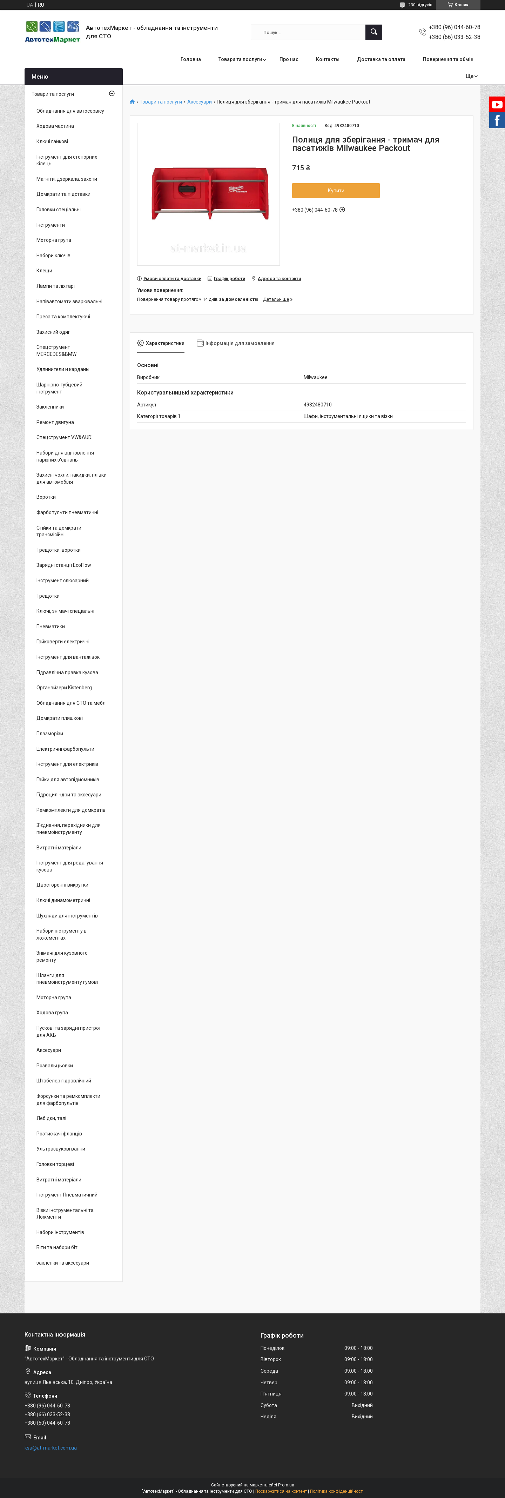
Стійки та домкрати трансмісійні (58, 531)
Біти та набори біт (57, 1247)
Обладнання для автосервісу (70, 111)
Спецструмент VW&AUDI (64, 437)
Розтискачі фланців (59, 1133)
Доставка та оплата (381, 59)
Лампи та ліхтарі (55, 286)
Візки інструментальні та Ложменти (65, 1213)
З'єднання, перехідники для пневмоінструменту (68, 828)
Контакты (327, 59)
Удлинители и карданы (62, 369)
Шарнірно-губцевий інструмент (59, 388)
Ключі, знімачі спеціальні (65, 611)
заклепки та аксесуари (62, 1263)
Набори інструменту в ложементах (61, 934)
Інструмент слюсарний (62, 580)
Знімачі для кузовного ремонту (62, 956)
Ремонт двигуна (55, 422)
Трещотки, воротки (58, 550)
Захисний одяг (53, 332)
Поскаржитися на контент (281, 1491)
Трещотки (48, 596)
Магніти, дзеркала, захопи (66, 179)
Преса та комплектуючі (63, 316)
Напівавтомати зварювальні (69, 301)
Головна (191, 59)
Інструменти (50, 225)
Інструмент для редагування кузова (69, 866)
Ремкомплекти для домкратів (71, 810)
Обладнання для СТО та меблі (71, 703)
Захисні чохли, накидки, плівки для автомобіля (71, 478)
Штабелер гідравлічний (63, 1080)
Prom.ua (286, 1485)
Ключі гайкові (52, 141)
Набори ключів (53, 255)
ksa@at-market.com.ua (51, 1448)
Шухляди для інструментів (67, 916)
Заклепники (50, 407)
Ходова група (52, 1012)
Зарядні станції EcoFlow (63, 565)
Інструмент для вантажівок (68, 657)
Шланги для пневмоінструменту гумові (67, 979)
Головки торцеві (55, 1164)
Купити (336, 190)
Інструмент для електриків (67, 764)
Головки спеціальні (58, 209)
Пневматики (50, 626)
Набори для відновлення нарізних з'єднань (65, 456)
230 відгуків (420, 4)
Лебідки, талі (51, 1118)
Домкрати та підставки (63, 194)
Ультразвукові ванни (60, 1149)
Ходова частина (55, 126)
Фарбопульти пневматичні (67, 512)
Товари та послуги (240, 59)
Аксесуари (199, 102)
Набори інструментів (60, 1232)
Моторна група (53, 240)
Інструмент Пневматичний (66, 1195)
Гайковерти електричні (62, 641)
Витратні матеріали (58, 847)
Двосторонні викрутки (62, 885)
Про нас (289, 59)
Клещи (44, 270)
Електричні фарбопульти (65, 749)
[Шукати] (373, 32)
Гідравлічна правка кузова (67, 672)
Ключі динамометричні (63, 900)
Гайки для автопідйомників (67, 779)
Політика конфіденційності (337, 1491)
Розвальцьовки (54, 1065)
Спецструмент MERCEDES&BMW (56, 350)
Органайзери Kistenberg (64, 687)
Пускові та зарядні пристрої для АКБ (68, 1031)
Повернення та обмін (448, 59)
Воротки (46, 497)
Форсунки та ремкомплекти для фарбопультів (68, 1099)
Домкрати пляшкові (59, 718)
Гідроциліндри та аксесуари (68, 794)
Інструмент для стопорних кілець (66, 160)
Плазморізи (49, 733)
